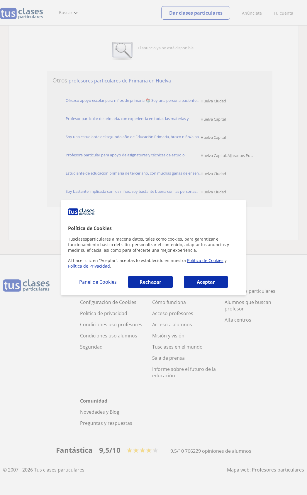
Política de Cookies (205, 260)
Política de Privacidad (89, 266)
